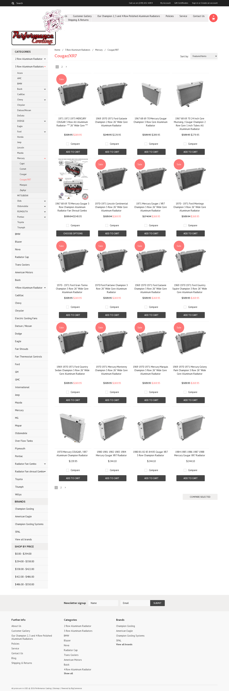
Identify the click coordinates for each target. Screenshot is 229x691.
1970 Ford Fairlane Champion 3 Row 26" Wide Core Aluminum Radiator (111, 289)
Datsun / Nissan (23, 326)
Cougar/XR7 (25, 179)
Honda (20, 137)
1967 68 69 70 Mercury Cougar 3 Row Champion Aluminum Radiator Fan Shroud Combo (72, 207)
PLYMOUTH (22, 211)
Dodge (18, 333)
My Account (165, 3)
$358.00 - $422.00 (24, 569)
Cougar (23, 174)
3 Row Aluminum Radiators (29, 66)
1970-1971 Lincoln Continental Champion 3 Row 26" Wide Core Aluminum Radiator (111, 207)
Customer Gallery (82, 16)
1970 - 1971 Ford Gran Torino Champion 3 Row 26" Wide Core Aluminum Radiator (72, 289)
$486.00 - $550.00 (24, 584)
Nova (17, 249)
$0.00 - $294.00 (23, 553)
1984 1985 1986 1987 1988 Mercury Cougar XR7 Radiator (189, 453)
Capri (22, 163)
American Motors (24, 272)
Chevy (20, 99)
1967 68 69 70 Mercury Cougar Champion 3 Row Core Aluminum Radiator (150, 122)
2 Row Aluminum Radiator (28, 58)
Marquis (23, 184)
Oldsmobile (22, 206)
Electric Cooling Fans (26, 318)
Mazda (20, 153)
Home (57, 49)
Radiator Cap (22, 257)
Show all (68, 673)
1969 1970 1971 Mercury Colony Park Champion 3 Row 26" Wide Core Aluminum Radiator (190, 370)
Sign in (195, 3)
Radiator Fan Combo (25, 463)
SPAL (17, 531)
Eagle (20, 126)
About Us (16, 626)
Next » (66, 67)
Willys (18, 494)
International (22, 387)
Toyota (20, 222)
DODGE (20, 121)
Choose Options (73, 233)
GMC (17, 379)
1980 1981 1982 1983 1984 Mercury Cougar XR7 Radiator (111, 453)
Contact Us (199, 16)
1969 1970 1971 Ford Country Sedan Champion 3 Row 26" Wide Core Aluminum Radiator (72, 370)
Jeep (19, 142)
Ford (19, 131)
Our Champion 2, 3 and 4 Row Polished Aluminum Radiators (128, 16)
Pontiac (20, 216)
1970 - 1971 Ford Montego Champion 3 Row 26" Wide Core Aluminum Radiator (189, 207)
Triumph (21, 227)
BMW (19, 83)
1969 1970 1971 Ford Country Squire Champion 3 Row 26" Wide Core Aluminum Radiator (189, 289)
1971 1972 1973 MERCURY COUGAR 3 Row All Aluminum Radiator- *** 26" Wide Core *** (72, 122)
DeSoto (20, 115)
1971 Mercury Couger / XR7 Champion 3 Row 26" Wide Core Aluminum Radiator (150, 207)
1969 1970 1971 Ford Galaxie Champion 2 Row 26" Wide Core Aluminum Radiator (111, 122)
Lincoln (20, 147)
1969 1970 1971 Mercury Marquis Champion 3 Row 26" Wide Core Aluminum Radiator (150, 370)
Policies (170, 16)
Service (183, 16)
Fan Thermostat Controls (28, 356)
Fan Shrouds (21, 348)
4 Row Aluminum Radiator (28, 287)
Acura (20, 73)
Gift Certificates (181, 3)
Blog (13, 658)
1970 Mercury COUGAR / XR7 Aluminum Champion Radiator (72, 453)
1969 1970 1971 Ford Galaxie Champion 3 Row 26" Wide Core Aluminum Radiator (150, 289)
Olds (19, 200)
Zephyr (23, 190)
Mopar (18, 425)
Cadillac (21, 94)
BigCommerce (76, 688)
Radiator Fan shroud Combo (29, 471)
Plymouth (20, 448)
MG (16, 417)
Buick (19, 89)
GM (16, 371)
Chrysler (21, 105)
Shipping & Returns (78, 19)
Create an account (209, 3)
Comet (23, 169)
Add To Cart (73, 152)
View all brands (23, 539)
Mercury (21, 158)
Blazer (18, 241)
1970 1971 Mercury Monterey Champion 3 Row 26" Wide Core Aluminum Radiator (111, 370)
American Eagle (23, 516)
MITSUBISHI (22, 195)
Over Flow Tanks (24, 440)
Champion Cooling (24, 508)
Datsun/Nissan (24, 110)
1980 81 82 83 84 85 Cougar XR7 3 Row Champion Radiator (150, 453)
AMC (19, 78)
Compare (75, 143)
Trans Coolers (22, 264)
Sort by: (184, 56)
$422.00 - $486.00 (24, 576)
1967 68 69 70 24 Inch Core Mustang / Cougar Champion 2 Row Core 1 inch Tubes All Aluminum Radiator (190, 124)
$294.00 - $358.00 (24, 561)
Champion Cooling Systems (29, 524)
